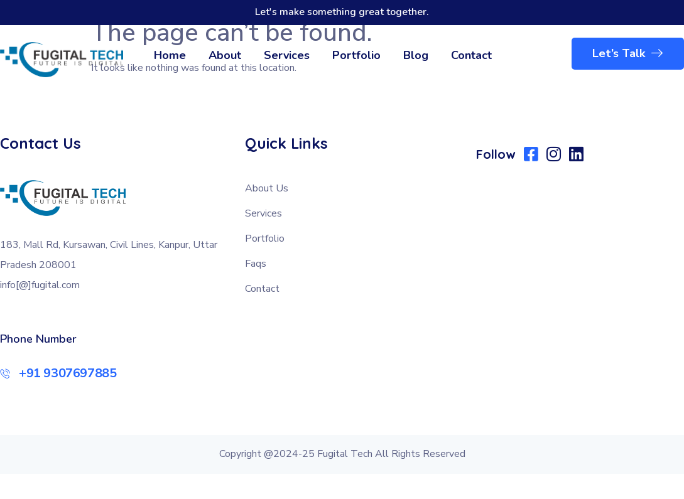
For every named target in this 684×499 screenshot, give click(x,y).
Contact (471, 55)
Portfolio (356, 55)
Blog (415, 55)
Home (170, 55)
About (225, 55)
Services (287, 55)
